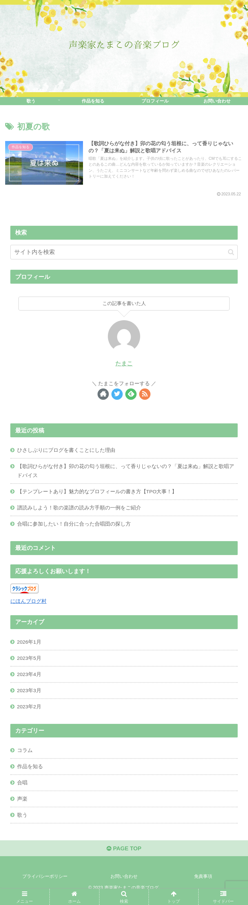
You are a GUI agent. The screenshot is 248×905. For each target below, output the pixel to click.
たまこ (124, 364)
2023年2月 (29, 711)
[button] (231, 252)
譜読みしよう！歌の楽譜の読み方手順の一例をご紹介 (79, 510)
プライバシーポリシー (44, 884)
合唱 (22, 788)
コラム (25, 755)
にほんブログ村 (28, 603)
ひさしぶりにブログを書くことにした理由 (66, 450)
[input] (123, 252)
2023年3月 (29, 694)
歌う (22, 821)
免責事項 (203, 884)
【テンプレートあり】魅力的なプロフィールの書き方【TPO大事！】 (97, 493)
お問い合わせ (124, 884)
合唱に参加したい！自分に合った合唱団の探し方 (74, 526)
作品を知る (30, 772)
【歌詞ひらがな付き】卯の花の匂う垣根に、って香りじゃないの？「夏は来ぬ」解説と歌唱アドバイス (125, 472)
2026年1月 (29, 645)
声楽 (22, 805)
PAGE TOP (124, 856)
